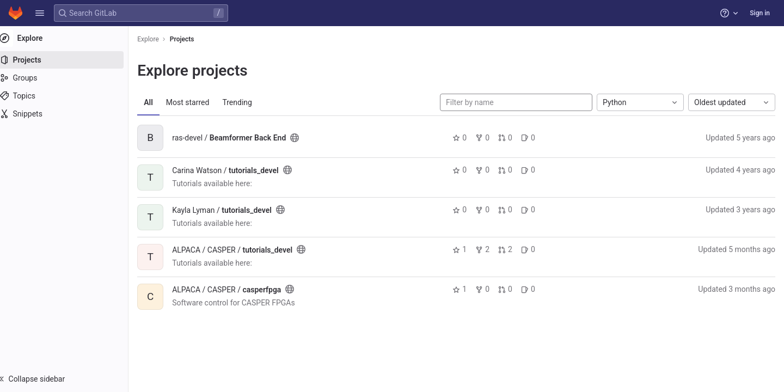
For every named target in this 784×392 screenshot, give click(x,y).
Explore (159, 39)
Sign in (760, 13)
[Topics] (69, 96)
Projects (193, 39)
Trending (248, 102)
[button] (39, 13)
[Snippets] (69, 113)
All (159, 102)
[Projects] (69, 60)
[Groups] (69, 78)
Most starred (198, 102)
